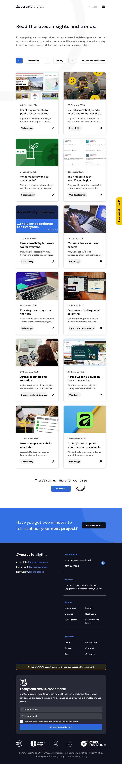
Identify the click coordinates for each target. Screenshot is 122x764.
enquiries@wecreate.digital (78, 560)
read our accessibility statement (78, 667)
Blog (67, 654)
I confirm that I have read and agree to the (51, 721)
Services (68, 648)
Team (67, 642)
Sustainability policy (77, 756)
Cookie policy (41, 756)
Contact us (90, 654)
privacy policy (71, 721)
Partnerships (91, 642)
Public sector (71, 619)
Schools (89, 608)
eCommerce (70, 608)
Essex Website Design (92, 621)
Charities (69, 614)
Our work (89, 648)
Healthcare (90, 614)
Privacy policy (57, 756)
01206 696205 (72, 566)
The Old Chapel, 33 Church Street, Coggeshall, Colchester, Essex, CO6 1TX (84, 587)
